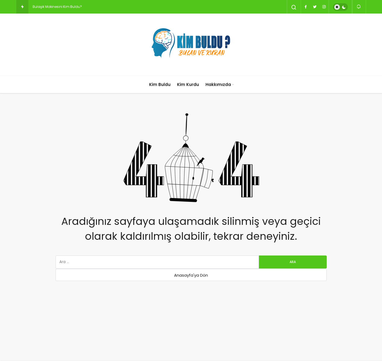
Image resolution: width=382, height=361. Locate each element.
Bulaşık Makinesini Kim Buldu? (57, 6)
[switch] (340, 7)
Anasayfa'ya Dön (191, 275)
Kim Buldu (160, 84)
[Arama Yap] (294, 7)
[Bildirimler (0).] (359, 6)
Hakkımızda (218, 84)
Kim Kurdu (188, 84)
